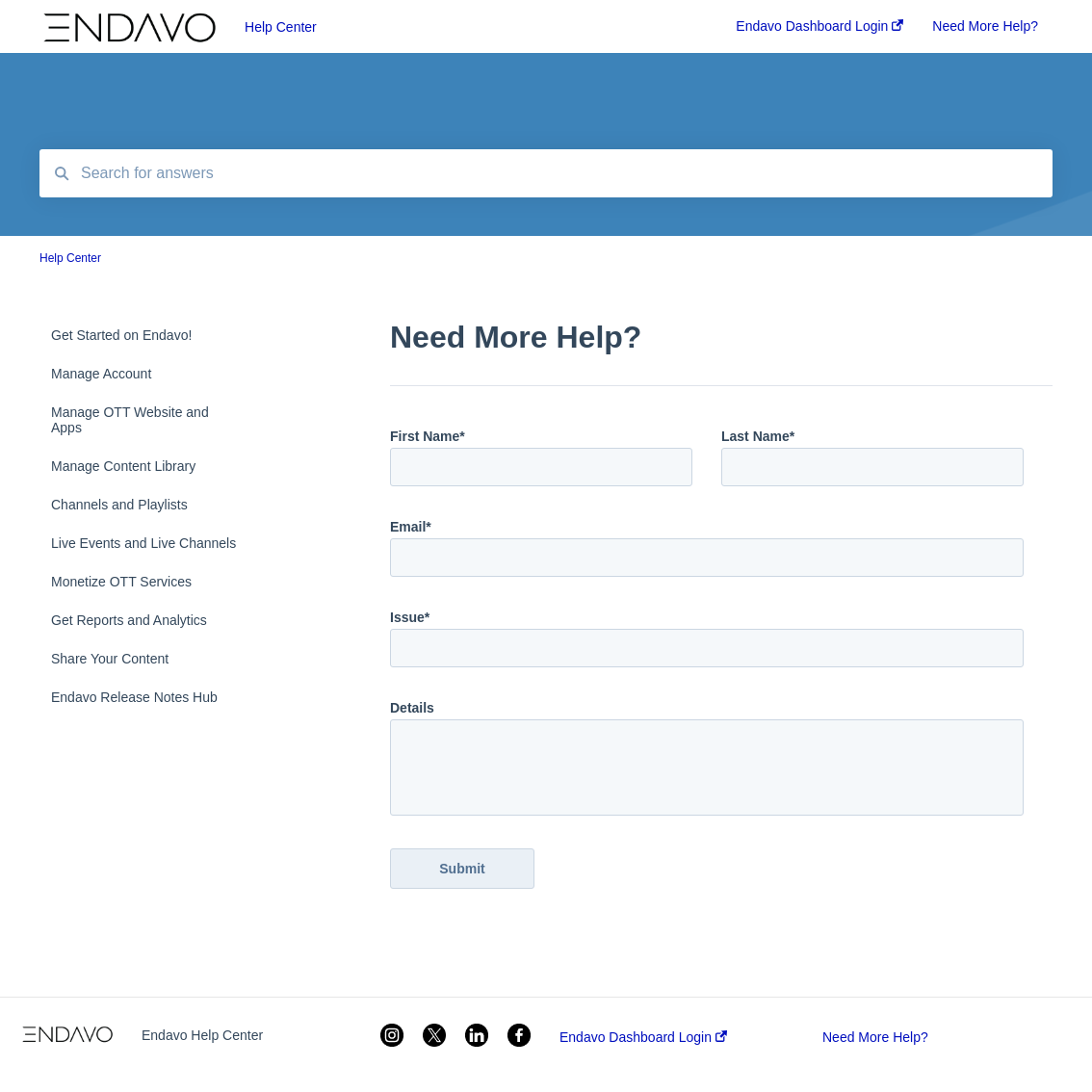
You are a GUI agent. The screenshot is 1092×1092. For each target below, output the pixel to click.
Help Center (281, 27)
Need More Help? (875, 1037)
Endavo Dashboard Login (643, 1037)
